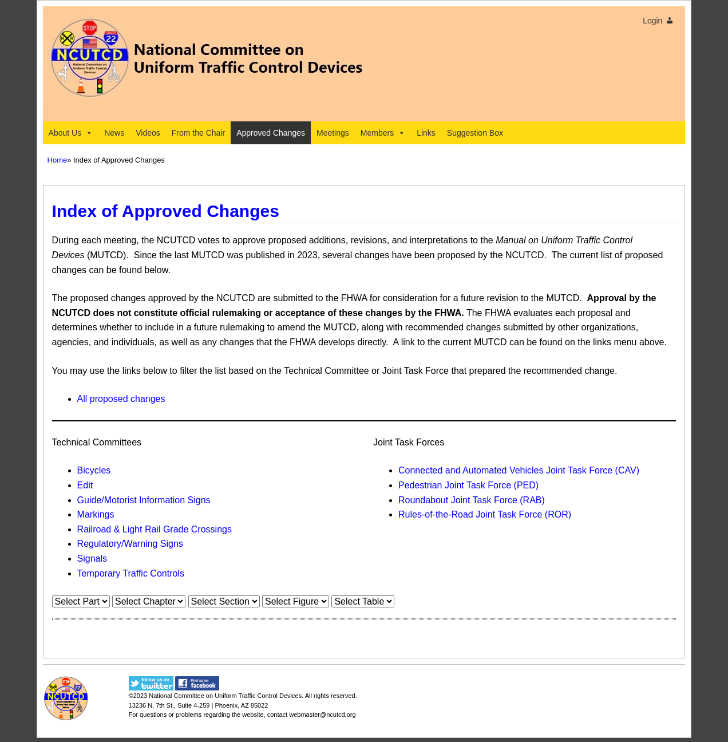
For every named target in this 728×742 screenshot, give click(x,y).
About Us (71, 132)
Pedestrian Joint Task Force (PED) (468, 485)
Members (383, 132)
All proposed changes (121, 399)
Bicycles (94, 470)
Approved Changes (270, 132)
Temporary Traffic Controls (130, 573)
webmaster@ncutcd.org (322, 714)
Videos (148, 132)
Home (58, 160)
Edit (85, 485)
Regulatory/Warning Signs (130, 543)
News (114, 132)
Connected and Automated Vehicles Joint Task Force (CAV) (518, 470)
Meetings (332, 132)
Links (426, 132)
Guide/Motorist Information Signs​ (144, 500)
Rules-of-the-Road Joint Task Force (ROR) (484, 514)
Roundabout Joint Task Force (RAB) (471, 500)
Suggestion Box (475, 132)
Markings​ (95, 514)
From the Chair (198, 132)
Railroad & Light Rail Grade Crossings (154, 529)
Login (652, 20)
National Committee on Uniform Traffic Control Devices (225, 695)
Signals (92, 558)
